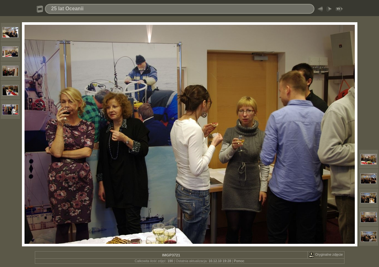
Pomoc (239, 261)
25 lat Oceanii (67, 8)
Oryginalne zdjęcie (326, 254)
